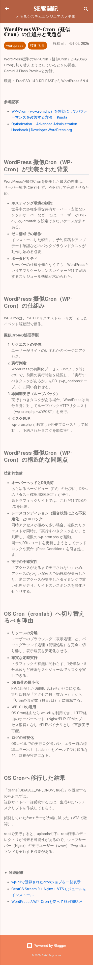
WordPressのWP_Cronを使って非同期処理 (46, 901)
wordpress (15, 45)
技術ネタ (37, 45)
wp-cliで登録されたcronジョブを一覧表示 (46, 882)
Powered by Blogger (46, 945)
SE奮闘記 (45, 8)
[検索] (86, 10)
